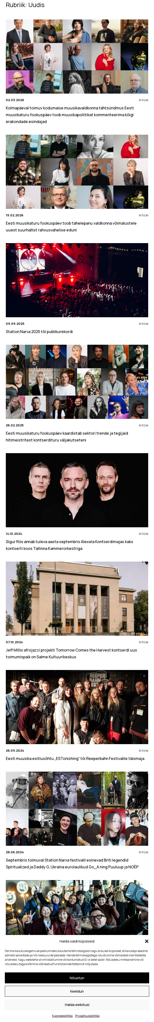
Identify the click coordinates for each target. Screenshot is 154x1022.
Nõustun (77, 977)
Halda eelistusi (77, 1004)
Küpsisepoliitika (62, 1016)
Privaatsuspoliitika (87, 1016)
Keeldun (77, 991)
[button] (146, 941)
